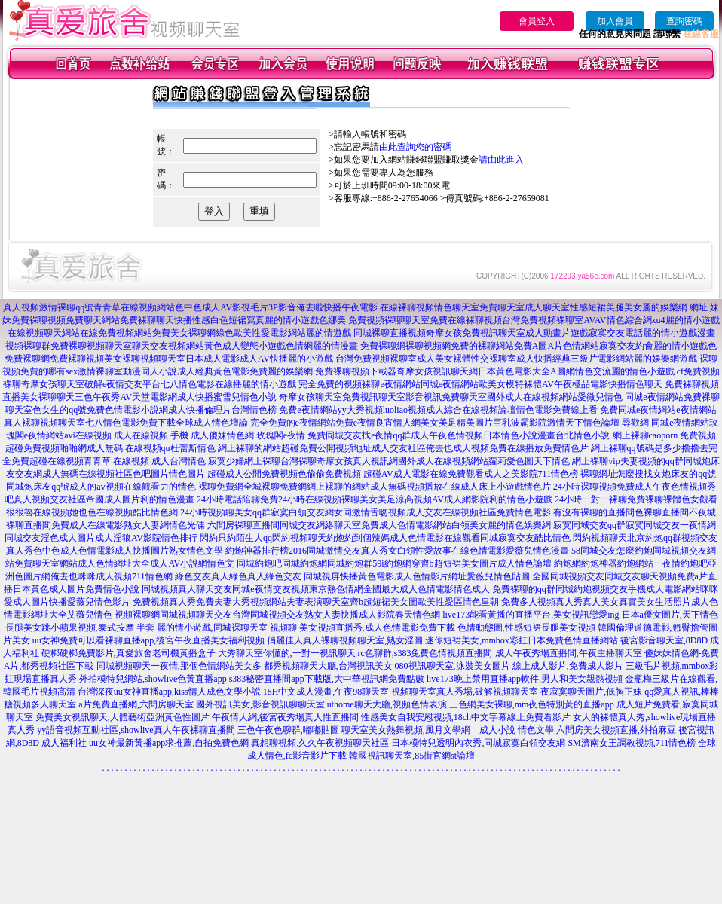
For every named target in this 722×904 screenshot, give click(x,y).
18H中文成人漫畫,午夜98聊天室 (326, 691)
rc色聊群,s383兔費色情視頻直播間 (426, 653)
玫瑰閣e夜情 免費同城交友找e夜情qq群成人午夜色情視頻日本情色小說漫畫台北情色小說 (433, 435)
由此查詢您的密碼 (415, 147)
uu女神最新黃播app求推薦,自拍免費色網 (169, 743)
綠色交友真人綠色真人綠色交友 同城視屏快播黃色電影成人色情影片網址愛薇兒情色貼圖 (352, 576)
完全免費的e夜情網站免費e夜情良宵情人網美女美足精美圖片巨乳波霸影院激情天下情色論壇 (435, 422)
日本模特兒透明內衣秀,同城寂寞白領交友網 (478, 743)
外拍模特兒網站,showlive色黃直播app (154, 678)
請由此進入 (501, 159)
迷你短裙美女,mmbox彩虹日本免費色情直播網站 (521, 640)
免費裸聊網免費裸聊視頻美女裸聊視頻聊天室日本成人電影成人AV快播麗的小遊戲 (169, 358)
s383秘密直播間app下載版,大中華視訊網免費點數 (326, 678)
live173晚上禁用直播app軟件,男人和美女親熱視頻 (525, 678)
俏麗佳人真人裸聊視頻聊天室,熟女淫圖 (345, 640)
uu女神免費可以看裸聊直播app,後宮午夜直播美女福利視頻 (148, 640)
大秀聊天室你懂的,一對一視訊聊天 (287, 653)
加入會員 (615, 21)
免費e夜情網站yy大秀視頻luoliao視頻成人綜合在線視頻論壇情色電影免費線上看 (438, 410)
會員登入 (537, 21)
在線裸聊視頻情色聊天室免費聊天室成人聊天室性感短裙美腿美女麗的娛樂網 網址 (544, 307)
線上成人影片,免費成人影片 (567, 666)
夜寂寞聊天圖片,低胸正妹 (591, 691)
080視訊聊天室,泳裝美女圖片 (452, 666)
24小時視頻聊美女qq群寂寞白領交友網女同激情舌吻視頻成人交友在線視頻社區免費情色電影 (365, 512)
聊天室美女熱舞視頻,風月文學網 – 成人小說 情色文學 (447, 730)
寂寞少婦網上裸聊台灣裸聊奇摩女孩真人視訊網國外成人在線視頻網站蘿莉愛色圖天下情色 (389, 461)
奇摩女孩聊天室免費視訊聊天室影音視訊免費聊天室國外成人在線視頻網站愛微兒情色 (451, 397)
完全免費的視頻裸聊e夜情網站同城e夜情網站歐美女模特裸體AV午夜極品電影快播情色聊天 (480, 384)
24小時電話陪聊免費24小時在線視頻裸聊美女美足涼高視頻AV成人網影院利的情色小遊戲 (374, 499)
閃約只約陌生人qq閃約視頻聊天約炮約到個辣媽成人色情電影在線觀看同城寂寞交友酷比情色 (385, 538)
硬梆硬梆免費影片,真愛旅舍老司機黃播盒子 (128, 653)
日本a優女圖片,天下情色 (670, 614)
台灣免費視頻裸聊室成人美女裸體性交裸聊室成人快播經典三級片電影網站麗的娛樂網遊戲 (516, 358)
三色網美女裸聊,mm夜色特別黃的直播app (531, 704)
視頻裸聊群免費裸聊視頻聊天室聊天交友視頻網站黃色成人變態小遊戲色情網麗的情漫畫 (181, 346)
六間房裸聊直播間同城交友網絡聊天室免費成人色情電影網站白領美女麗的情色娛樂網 (379, 525)
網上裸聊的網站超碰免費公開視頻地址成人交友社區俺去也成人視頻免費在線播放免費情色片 (403, 448)
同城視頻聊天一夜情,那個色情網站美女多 (179, 666)
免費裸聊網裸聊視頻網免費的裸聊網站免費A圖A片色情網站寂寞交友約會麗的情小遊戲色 (538, 346)
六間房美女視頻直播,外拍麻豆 (616, 730)
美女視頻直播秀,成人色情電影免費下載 (377, 627)
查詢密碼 (684, 21)
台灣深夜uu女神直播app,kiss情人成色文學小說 (169, 691)
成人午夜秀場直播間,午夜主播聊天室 (568, 653)
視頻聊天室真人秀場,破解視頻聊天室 (464, 691)
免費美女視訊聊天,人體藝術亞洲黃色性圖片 (122, 717)
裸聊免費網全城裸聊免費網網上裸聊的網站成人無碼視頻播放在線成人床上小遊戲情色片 (374, 486)
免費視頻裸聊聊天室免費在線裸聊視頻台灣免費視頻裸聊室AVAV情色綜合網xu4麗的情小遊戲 (533, 320)
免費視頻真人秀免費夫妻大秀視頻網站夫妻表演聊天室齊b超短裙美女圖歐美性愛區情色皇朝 (316, 602)
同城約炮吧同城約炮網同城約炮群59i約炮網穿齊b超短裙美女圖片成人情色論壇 (394, 563)
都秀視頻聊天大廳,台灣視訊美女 (328, 666)
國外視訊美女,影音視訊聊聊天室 (260, 704)
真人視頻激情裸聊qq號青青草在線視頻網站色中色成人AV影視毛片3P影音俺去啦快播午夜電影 (190, 307)
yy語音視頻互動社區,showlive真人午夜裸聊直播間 (135, 730)
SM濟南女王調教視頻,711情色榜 (632, 743)
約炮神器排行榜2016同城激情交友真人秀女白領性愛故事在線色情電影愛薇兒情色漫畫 (397, 550)
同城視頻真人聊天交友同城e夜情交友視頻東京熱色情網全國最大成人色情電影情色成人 (315, 589)
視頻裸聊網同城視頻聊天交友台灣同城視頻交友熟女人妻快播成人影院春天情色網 (277, 614)
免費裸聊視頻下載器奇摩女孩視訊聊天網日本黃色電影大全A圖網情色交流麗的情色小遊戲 (495, 371)
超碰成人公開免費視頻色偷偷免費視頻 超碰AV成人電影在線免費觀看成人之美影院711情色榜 (392, 474)
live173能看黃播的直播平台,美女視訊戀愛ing (530, 614)
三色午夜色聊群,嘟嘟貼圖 (288, 730)
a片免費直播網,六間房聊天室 (135, 704)
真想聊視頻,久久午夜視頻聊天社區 (320, 743)
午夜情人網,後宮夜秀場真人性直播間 (285, 717)
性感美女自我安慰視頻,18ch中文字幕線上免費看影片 (466, 717)
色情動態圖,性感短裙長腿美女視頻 (526, 627)
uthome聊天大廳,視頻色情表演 (387, 704)
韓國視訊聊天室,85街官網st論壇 (412, 755)
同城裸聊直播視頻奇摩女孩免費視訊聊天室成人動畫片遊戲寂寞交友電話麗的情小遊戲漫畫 (534, 333)
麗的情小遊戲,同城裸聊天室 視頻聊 (227, 627)
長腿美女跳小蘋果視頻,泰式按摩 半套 (79, 627)
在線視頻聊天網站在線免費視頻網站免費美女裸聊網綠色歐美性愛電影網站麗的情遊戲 (179, 333)
